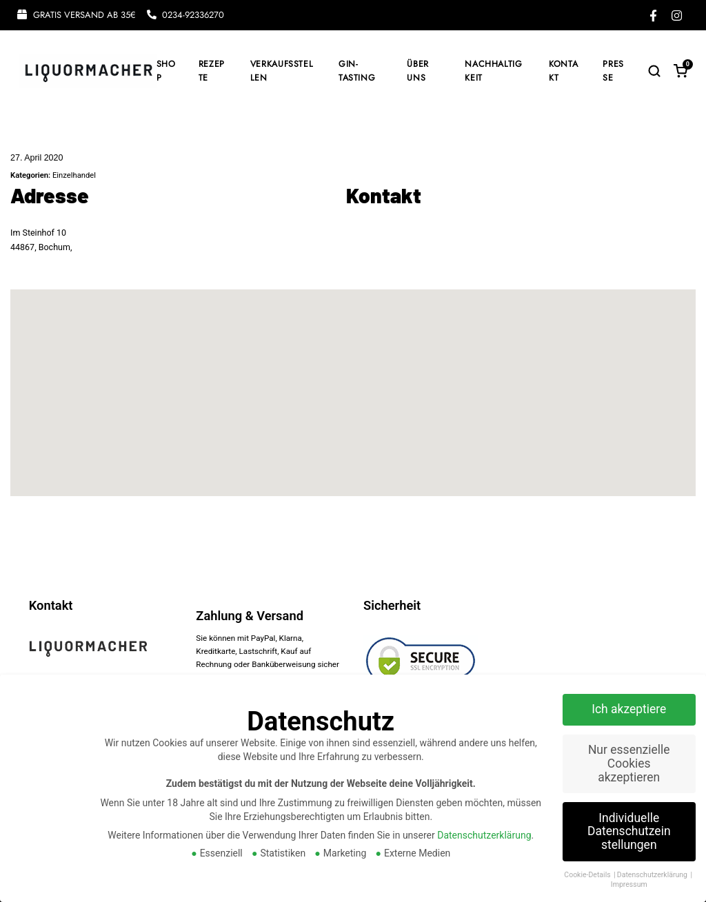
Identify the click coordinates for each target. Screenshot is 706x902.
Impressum (629, 884)
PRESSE (613, 71)
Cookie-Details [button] (588, 874)
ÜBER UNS (418, 71)
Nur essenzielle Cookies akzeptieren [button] (629, 763)
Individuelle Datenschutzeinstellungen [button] (629, 831)
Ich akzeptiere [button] (629, 709)
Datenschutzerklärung (484, 835)
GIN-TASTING (357, 71)
